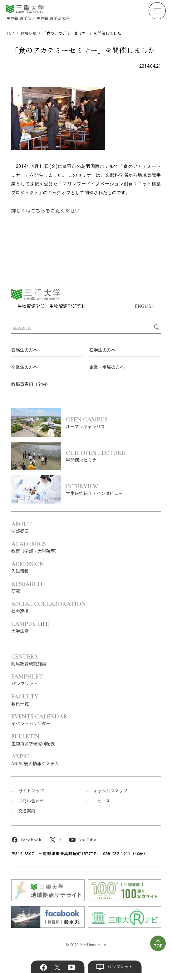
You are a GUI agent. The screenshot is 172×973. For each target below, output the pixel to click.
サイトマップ (31, 791)
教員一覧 (24, 699)
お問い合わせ (31, 801)
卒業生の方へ (24, 367)
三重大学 (36, 294)
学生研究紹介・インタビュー (113, 489)
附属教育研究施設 (28, 660)
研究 (27, 587)
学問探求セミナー (113, 456)
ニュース (101, 801)
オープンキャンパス (113, 422)
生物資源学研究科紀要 (33, 739)
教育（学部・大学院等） (35, 547)
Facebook (43, 967)
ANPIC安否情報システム (35, 759)
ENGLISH (145, 306)
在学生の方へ (102, 350)
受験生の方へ (24, 350)
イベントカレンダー (39, 719)
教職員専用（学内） (31, 384)
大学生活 (30, 627)
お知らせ (28, 33)
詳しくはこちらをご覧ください (45, 210)
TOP (10, 33)
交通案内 (27, 811)
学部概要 (21, 527)
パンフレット (27, 680)
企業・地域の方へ (106, 367)
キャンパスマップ (110, 791)
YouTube (72, 967)
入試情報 (27, 567)
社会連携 (48, 607)
